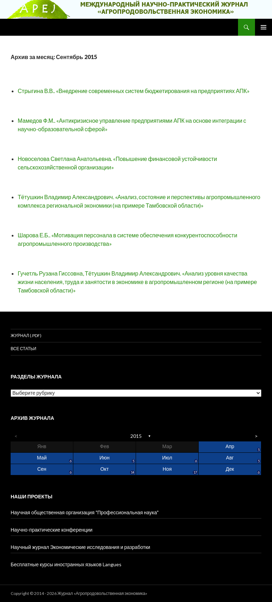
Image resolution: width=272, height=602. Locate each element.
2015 (136, 436)
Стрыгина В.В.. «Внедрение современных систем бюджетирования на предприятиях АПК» (134, 90)
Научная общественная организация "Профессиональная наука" (85, 512)
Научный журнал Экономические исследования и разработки (80, 547)
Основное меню (263, 27)
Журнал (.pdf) (26, 335)
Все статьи (23, 348)
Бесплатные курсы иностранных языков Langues (66, 564)
